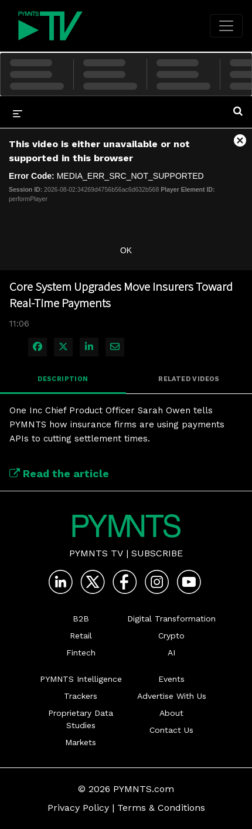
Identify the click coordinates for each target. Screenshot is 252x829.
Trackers (80, 696)
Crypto (171, 635)
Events (171, 679)
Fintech (81, 652)
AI (171, 652)
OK (126, 250)
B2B (81, 618)
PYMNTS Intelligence (81, 679)
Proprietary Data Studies (80, 719)
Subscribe (157, 553)
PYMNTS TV (96, 553)
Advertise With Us (171, 696)
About (171, 713)
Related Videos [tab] (189, 379)
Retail (81, 635)
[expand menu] (17, 113)
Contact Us (171, 730)
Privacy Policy (78, 807)
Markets (80, 742)
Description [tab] (63, 379)
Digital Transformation (171, 618)
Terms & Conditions (161, 807)
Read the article (59, 473)
